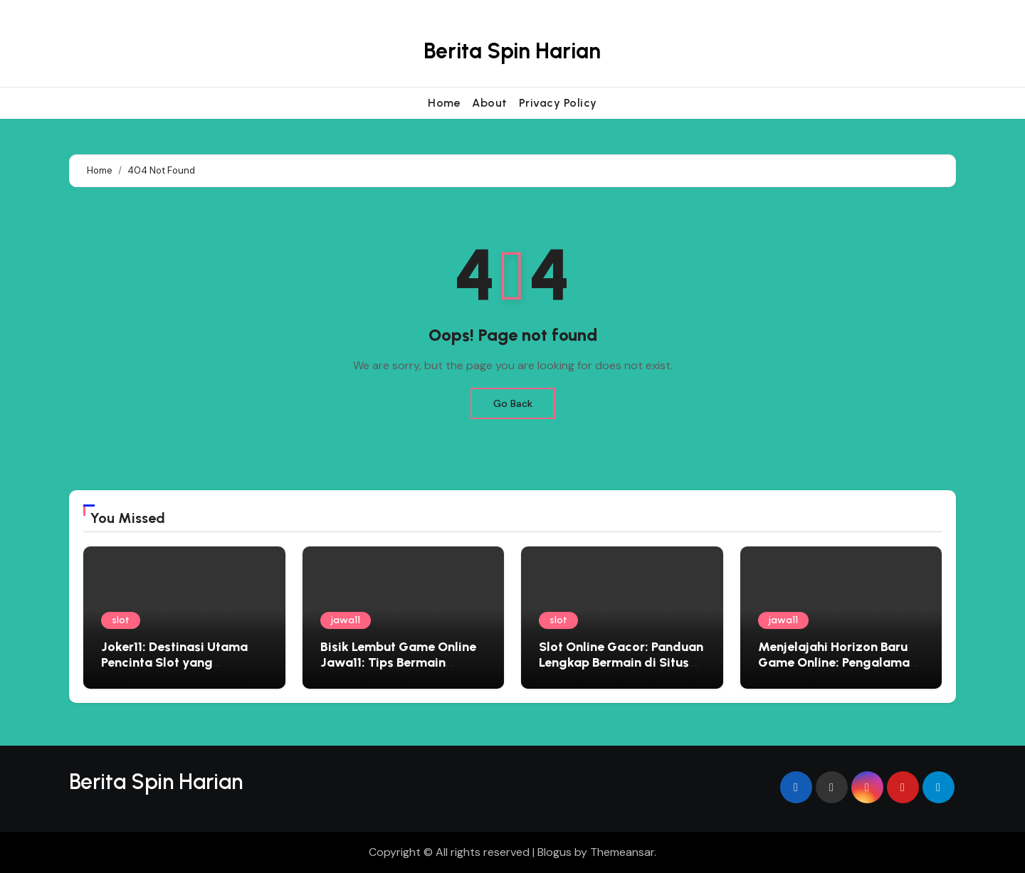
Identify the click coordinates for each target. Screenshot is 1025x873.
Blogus (554, 852)
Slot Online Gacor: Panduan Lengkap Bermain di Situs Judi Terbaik (621, 662)
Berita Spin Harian (512, 51)
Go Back (512, 403)
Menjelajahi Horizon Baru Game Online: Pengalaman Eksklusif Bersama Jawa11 (837, 662)
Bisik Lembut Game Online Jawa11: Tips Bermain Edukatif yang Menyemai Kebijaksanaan (398, 670)
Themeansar (622, 852)
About (490, 103)
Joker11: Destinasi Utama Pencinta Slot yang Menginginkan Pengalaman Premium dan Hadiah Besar (182, 670)
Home (444, 103)
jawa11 (345, 620)
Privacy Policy (558, 103)
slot (121, 620)
